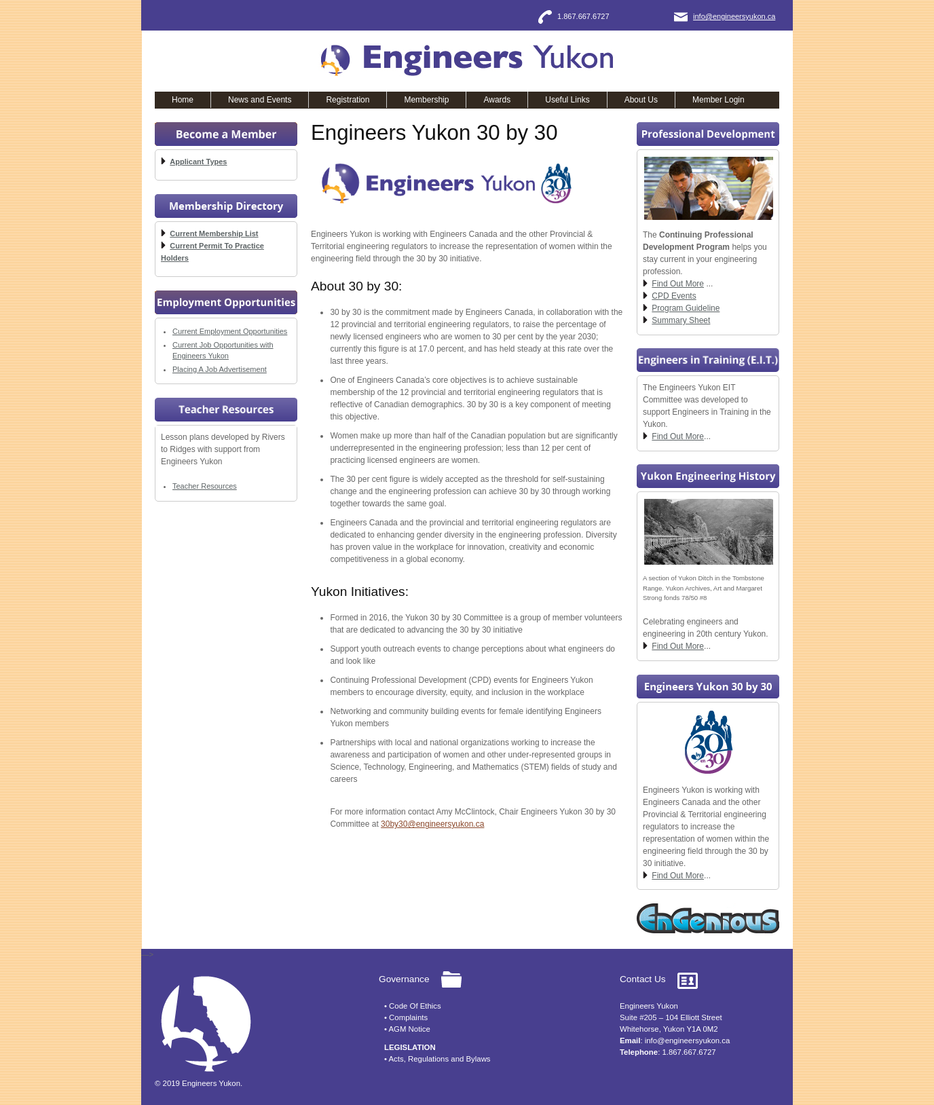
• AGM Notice (407, 1029)
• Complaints (406, 1017)
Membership (426, 100)
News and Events (259, 100)
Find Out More (678, 283)
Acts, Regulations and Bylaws (440, 1059)
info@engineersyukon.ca (734, 16)
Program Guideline (686, 308)
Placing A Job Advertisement (219, 369)
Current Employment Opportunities (229, 331)
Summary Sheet (681, 320)
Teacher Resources (204, 486)
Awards (496, 100)
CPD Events (674, 296)
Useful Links (567, 100)
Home (182, 100)
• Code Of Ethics (412, 1006)
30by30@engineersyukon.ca (432, 824)
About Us (641, 100)
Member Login (718, 100)
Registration (347, 100)
